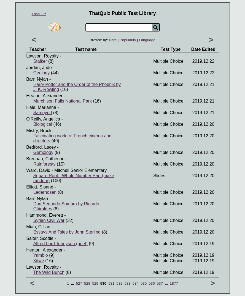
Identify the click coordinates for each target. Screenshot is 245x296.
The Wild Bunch (48, 272)
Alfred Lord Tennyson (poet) (60, 243)
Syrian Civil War (48, 220)
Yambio (40, 255)
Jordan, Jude (39, 67)
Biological (42, 124)
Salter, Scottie (39, 238)
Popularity (128, 40)
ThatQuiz (39, 14)
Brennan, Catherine (45, 158)
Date (113, 40)
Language (147, 40)
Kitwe (38, 260)
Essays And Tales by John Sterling (67, 232)
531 (111, 283)
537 (160, 283)
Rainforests (44, 164)
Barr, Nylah (37, 79)
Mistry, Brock (38, 130)
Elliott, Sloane (39, 187)
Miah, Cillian (38, 226)
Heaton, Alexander (44, 95)
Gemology (43, 152)
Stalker (40, 61)
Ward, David (38, 170)
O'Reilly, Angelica (43, 119)
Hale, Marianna (41, 107)
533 (128, 283)
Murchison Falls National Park (62, 101)
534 (136, 283)
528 (87, 283)
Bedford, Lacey (41, 147)
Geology (41, 72)
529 (95, 283)
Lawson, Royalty (42, 56)
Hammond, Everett (44, 215)
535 (144, 283)
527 (79, 283)
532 (119, 283)
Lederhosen (45, 192)
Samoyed (42, 112)
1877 (174, 283)
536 (152, 283)
